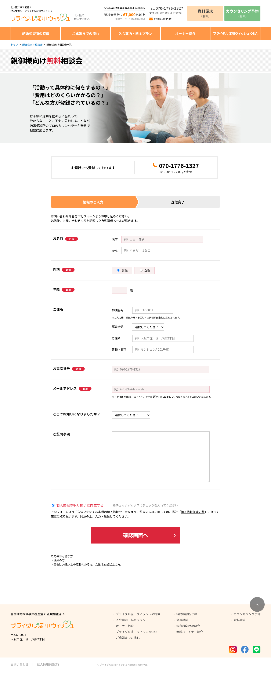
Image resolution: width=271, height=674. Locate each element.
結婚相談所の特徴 (35, 33)
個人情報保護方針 (193, 512)
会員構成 (182, 622)
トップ (14, 44)
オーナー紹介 (185, 33)
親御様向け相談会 (32, 44)
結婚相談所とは (186, 616)
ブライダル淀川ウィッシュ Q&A (235, 33)
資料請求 (240, 622)
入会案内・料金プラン (135, 33)
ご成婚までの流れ (85, 33)
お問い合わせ (162, 19)
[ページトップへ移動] (257, 606)
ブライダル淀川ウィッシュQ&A (136, 634)
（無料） (205, 13)
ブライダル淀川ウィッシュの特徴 (138, 616)
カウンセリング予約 (247, 616)
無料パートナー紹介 (189, 634)
